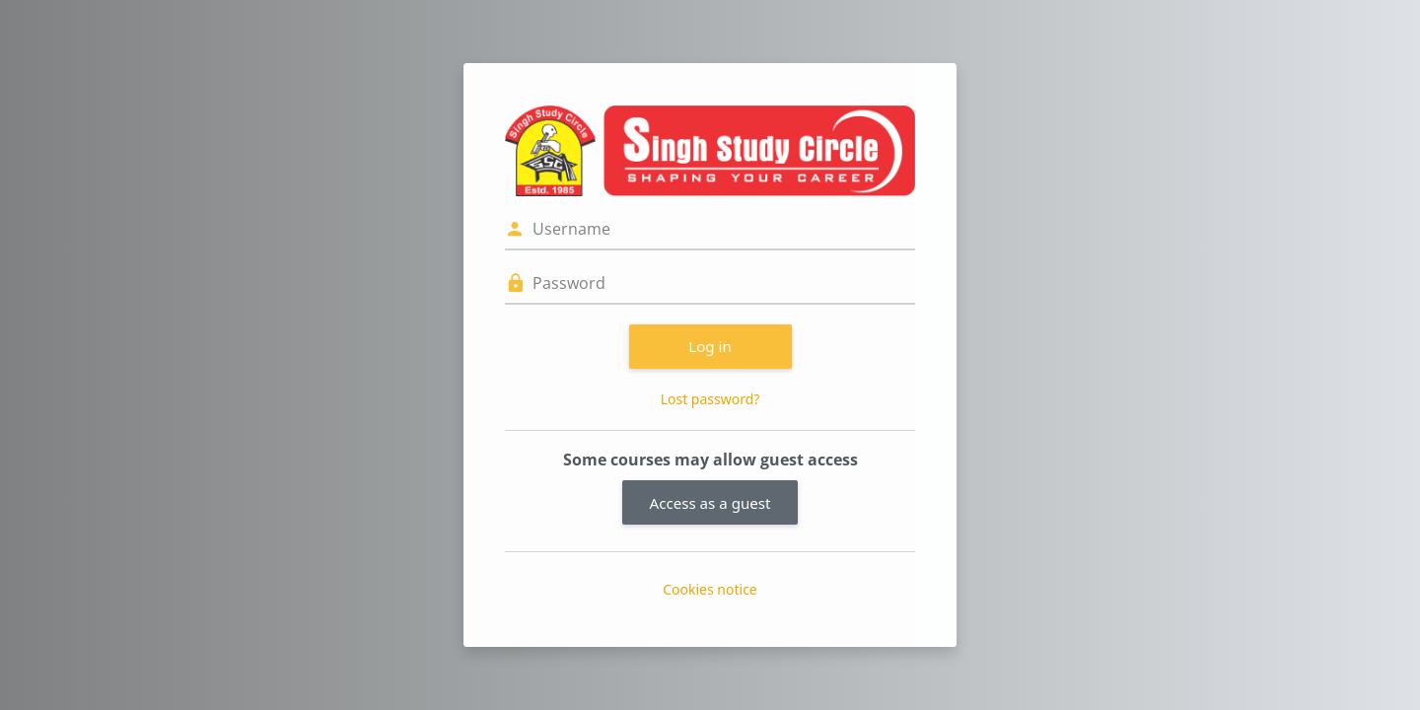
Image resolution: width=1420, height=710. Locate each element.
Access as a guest (710, 503)
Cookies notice (710, 589)
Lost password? (710, 399)
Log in (710, 346)
